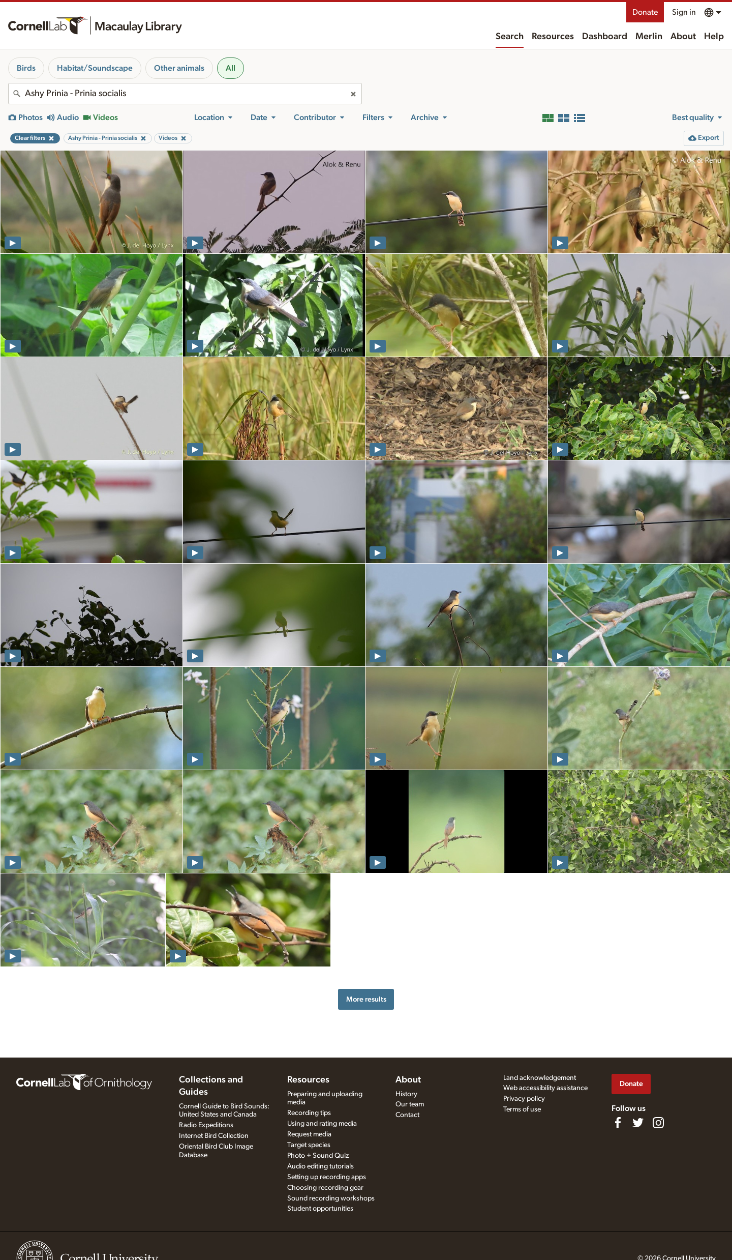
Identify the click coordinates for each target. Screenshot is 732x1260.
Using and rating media (322, 1123)
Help (714, 36)
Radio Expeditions (206, 1125)
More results (366, 999)
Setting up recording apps (326, 1177)
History (406, 1094)
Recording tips (309, 1113)
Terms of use (522, 1109)
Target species (308, 1145)
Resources (553, 36)
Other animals (179, 68)
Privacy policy (524, 1098)
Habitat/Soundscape (95, 68)
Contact (407, 1115)
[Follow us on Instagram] (658, 1123)
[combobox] (185, 93)
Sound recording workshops (331, 1198)
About (683, 36)
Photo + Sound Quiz (318, 1155)
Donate (645, 12)
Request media (309, 1134)
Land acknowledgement (539, 1077)
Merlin (648, 36)
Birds (26, 68)
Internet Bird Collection (214, 1135)
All (230, 68)
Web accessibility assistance (545, 1088)
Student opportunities (320, 1208)
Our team (409, 1104)
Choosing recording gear (325, 1187)
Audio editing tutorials (320, 1166)
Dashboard (604, 36)
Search (510, 36)
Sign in (684, 12)
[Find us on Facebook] (618, 1123)
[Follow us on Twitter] (638, 1123)
